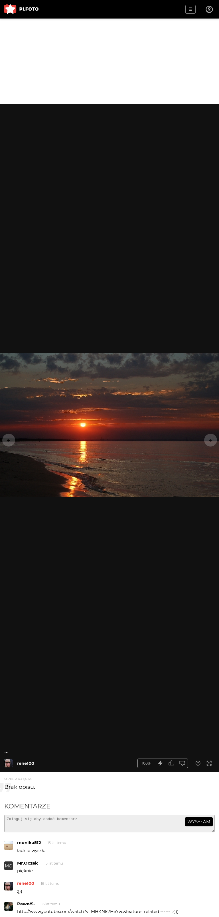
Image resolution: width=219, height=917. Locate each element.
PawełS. (26, 906)
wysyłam (198, 821)
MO (9, 868)
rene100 (25, 763)
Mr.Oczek (27, 865)
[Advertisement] (109, 61)
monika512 (29, 845)
